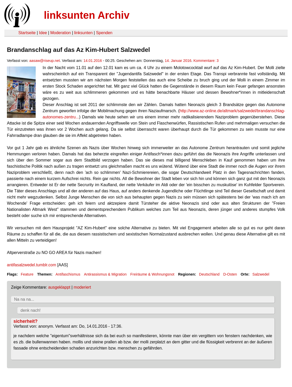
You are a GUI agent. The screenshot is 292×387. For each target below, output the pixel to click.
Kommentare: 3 (205, 61)
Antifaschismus (67, 274)
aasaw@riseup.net (44, 61)
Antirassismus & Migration (105, 274)
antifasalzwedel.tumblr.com (31, 265)
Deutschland (209, 274)
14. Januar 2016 (178, 61)
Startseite (27, 33)
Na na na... (24, 299)
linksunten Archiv (86, 15)
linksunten (83, 33)
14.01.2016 (93, 61)
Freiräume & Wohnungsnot (152, 274)
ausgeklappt (59, 287)
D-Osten (230, 274)
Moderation (60, 33)
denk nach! (31, 310)
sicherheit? (26, 321)
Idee (43, 33)
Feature (27, 274)
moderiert (82, 287)
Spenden (104, 33)
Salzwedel (261, 274)
